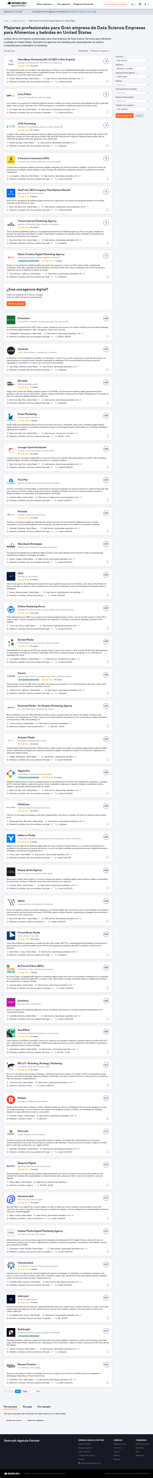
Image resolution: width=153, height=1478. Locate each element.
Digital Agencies (18, 21)
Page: (25, 1391)
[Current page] (32, 1391)
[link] (63, 4)
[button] (133, 4)
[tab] (10, 1407)
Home (6, 21)
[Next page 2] (18, 1391)
